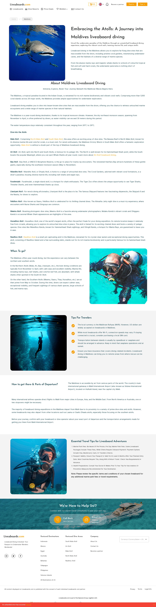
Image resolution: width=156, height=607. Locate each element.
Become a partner (117, 4)
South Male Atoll (56, 139)
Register (131, 4)
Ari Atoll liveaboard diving (105, 155)
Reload (28, 605)
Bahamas (44, 561)
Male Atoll (25, 145)
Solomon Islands (46, 575)
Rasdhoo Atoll (29, 237)
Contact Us (94, 546)
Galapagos (44, 565)
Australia (44, 556)
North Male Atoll (37, 139)
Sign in (142, 4)
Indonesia (44, 541)
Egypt (43, 551)
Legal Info (148, 589)
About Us (94, 541)
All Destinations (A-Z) (48, 580)
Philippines (44, 570)
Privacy (132, 589)
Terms (140, 589)
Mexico (43, 546)
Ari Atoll (68, 546)
